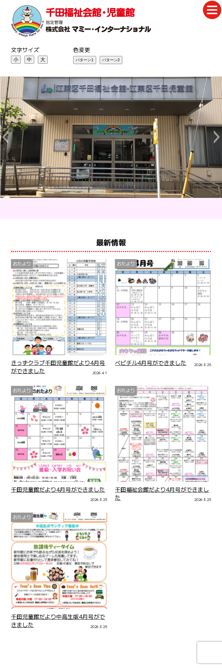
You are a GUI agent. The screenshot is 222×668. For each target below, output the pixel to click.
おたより (22, 263)
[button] (5, 137)
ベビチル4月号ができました (150, 363)
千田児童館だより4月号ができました (58, 489)
